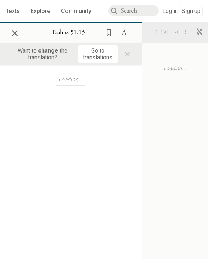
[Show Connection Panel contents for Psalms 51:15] (68, 32)
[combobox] (140, 10)
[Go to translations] (98, 54)
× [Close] (15, 32)
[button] (106, 32)
